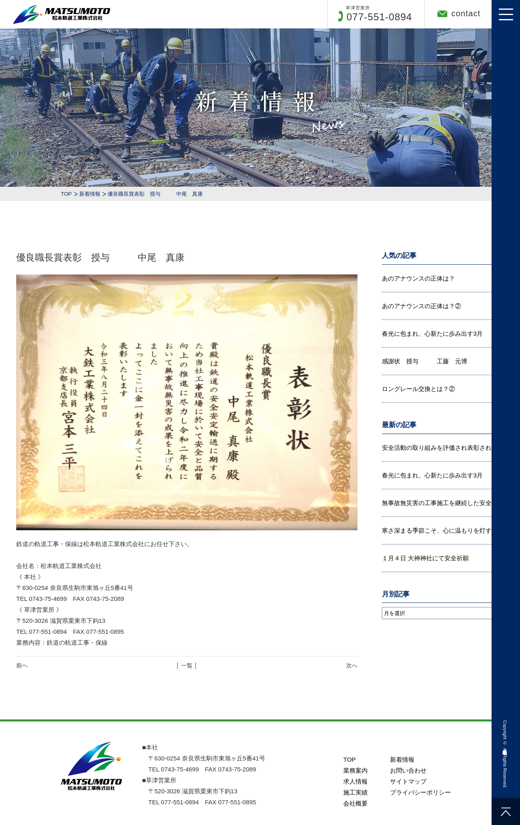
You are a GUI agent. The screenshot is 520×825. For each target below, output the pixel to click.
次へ (352, 665)
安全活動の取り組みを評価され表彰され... (439, 447)
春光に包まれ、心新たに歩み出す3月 (432, 333)
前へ (22, 665)
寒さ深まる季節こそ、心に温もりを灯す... (439, 530)
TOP (66, 194)
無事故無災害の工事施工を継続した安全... (439, 502)
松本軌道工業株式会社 (505, 746)
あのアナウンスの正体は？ (418, 278)
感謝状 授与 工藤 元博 (424, 361)
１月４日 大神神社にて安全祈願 (425, 558)
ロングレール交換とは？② (418, 388)
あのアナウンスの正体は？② (421, 305)
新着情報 (89, 194)
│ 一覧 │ (186, 665)
